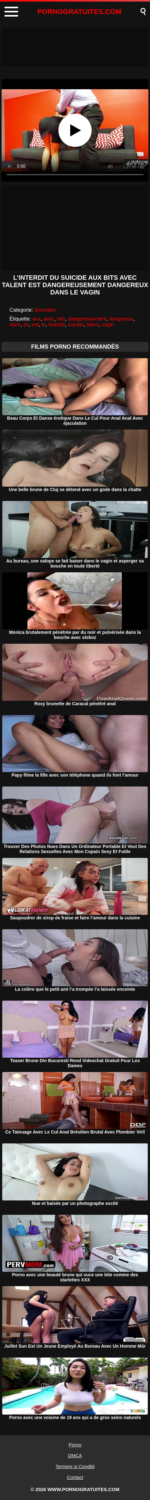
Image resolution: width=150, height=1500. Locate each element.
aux (37, 319)
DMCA (75, 1455)
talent (92, 324)
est (35, 324)
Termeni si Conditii (75, 1466)
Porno (75, 1444)
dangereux (121, 319)
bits (61, 319)
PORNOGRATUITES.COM (79, 12)
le (43, 324)
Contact (75, 1477)
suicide (76, 324)
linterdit (57, 324)
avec (48, 319)
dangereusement (87, 319)
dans (15, 324)
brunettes (45, 310)
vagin (108, 324)
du (26, 324)
